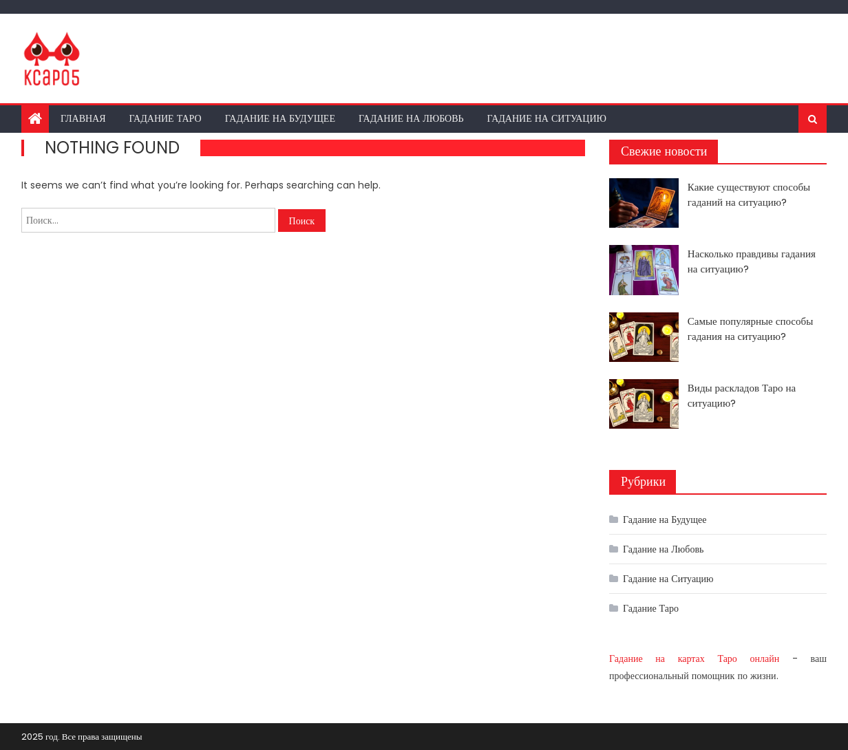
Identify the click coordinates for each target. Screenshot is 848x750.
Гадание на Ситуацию (546, 118)
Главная (83, 118)
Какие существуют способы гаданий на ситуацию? (749, 194)
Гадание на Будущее (280, 118)
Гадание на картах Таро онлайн (694, 658)
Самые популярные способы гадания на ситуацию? (750, 328)
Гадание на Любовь (411, 118)
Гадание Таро (165, 118)
